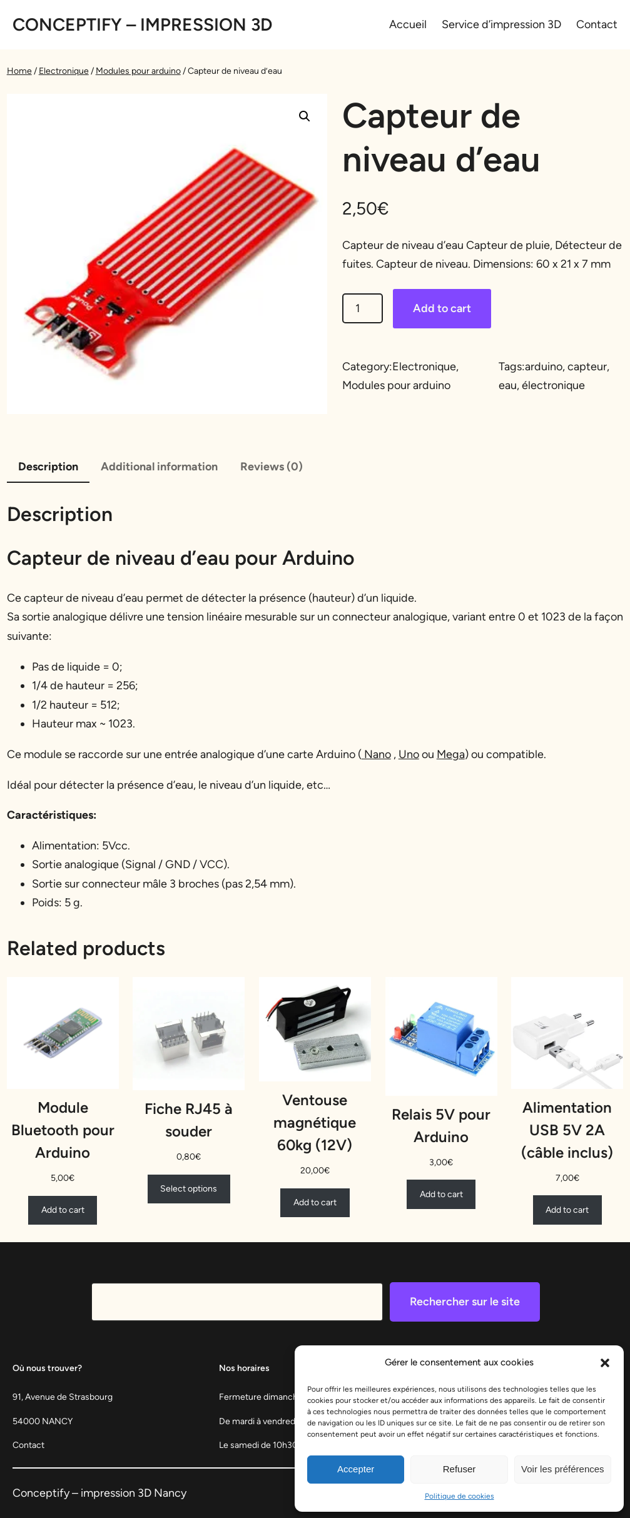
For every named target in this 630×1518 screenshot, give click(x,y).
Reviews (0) (271, 466)
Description (48, 466)
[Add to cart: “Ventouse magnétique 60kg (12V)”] (314, 1202)
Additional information (159, 466)
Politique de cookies (459, 1496)
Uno (409, 754)
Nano (376, 754)
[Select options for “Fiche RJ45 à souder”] (189, 1189)
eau (508, 385)
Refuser (459, 1469)
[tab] (48, 467)
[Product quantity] (362, 308)
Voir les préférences (562, 1469)
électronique (553, 385)
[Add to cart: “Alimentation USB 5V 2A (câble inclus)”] (567, 1209)
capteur (587, 366)
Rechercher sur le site (465, 1301)
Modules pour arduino (138, 71)
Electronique (64, 71)
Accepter (355, 1469)
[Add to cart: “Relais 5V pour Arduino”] (441, 1194)
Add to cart (442, 308)
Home (19, 71)
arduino (543, 366)
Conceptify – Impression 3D (142, 24)
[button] (605, 1363)
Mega (451, 754)
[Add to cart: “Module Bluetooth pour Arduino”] (62, 1210)
